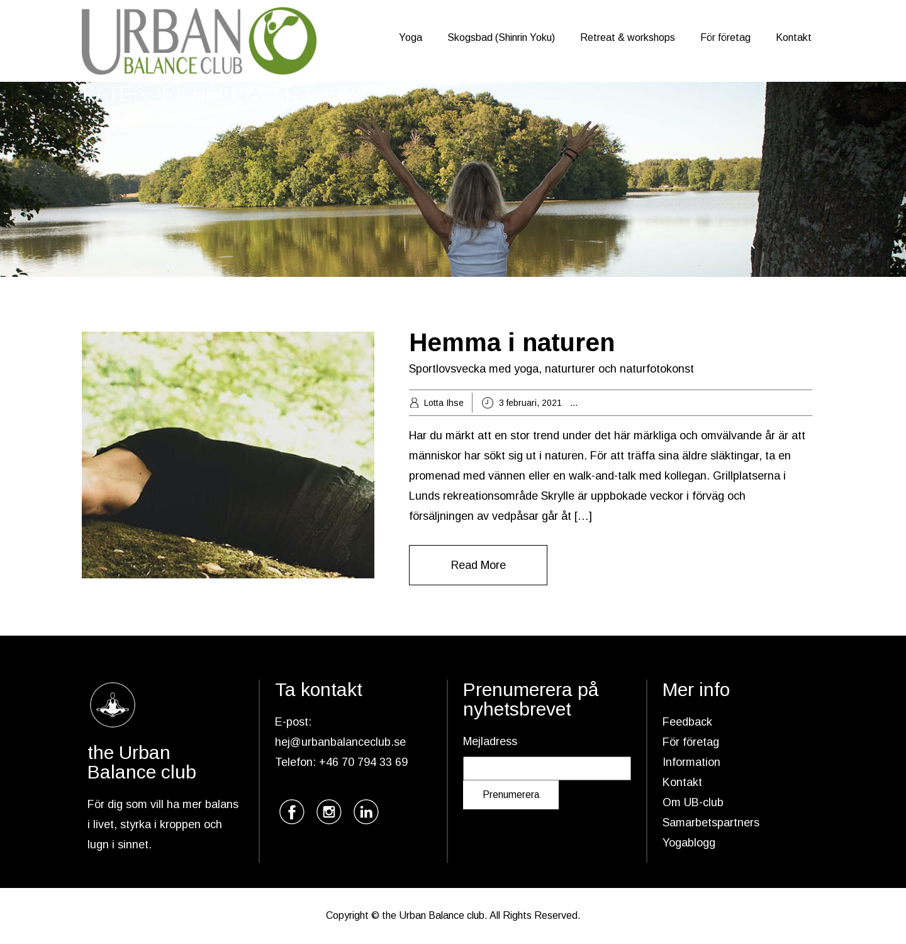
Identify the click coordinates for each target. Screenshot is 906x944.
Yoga (410, 37)
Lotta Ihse (444, 403)
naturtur (807, 403)
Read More (478, 565)
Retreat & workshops (627, 37)
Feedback (687, 722)
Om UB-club (693, 802)
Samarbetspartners (711, 822)
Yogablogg (689, 842)
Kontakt (794, 37)
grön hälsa (667, 403)
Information (691, 762)
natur (777, 403)
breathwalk (619, 403)
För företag (725, 37)
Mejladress (490, 741)
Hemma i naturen (512, 342)
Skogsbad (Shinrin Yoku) (501, 37)
